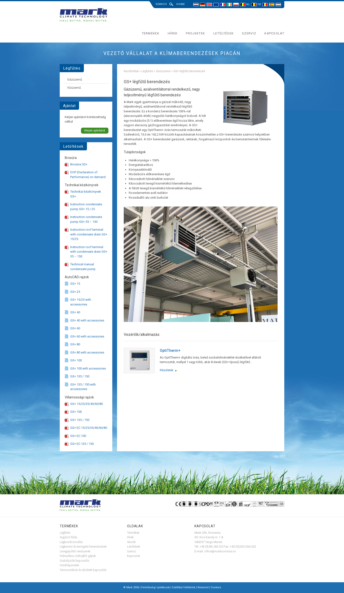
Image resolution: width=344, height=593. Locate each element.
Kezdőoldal (131, 71)
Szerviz (249, 33)
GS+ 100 (76, 360)
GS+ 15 (75, 283)
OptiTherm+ (170, 350)
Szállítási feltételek (183, 587)
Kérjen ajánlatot (94, 130)
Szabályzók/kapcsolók (74, 561)
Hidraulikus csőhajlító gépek (78, 556)
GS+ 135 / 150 (79, 376)
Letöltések (223, 33)
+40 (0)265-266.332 (211, 546)
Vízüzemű (74, 87)
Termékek (150, 33)
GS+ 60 (75, 328)
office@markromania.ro (220, 551)
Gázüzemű (163, 71)
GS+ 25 (75, 292)
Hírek (173, 33)
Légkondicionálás (71, 542)
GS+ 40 (75, 312)
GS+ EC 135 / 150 (82, 444)
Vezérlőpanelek (69, 565)
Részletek (166, 370)
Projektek (195, 33)
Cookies (216, 587)
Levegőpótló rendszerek (75, 551)
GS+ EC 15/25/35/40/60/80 (88, 428)
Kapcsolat (274, 33)
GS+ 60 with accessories (87, 336)
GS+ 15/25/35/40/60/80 (86, 404)
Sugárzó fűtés (68, 537)
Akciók (131, 542)
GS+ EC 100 (78, 436)
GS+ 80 (75, 344)
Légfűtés (147, 71)
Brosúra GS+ (78, 164)
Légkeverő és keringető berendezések (83, 546)
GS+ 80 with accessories (87, 352)
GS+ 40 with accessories (87, 320)
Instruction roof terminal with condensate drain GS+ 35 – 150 (88, 251)
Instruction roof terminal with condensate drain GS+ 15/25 (88, 234)
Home (180, 4)
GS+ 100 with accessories (88, 368)
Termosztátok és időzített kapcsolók (83, 570)
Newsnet (203, 587)
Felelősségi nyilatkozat (155, 587)
